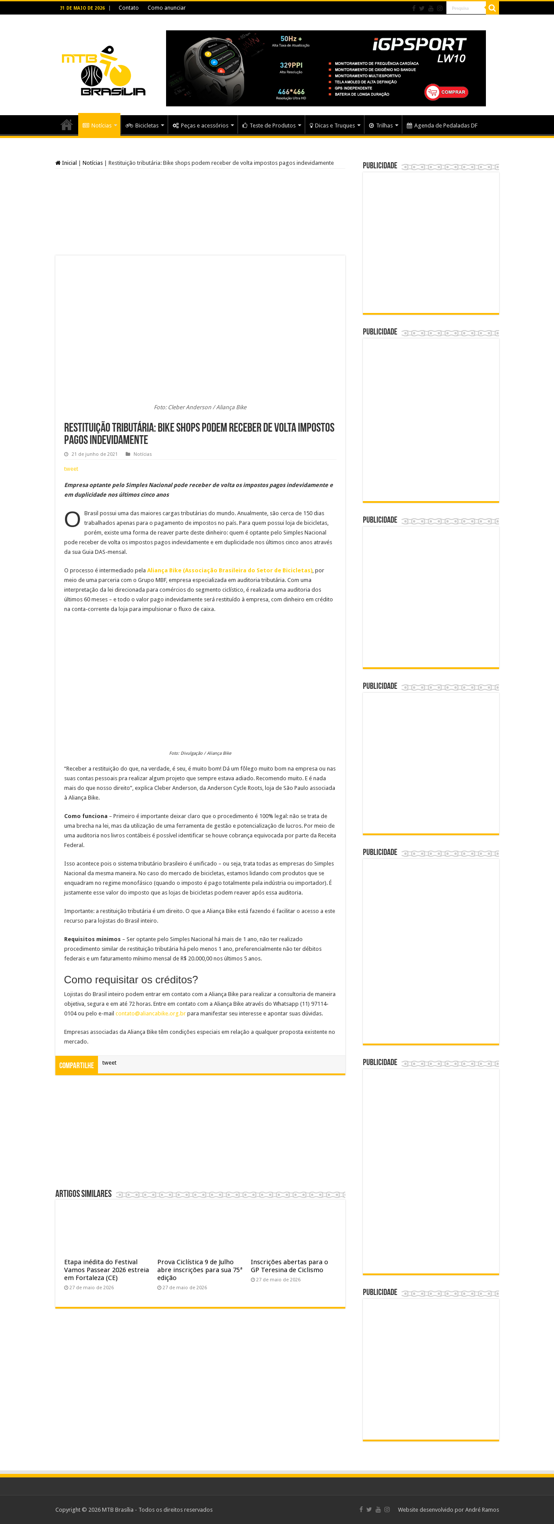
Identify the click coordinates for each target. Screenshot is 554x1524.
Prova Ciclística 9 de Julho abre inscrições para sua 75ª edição (200, 1270)
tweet (71, 469)
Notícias (97, 125)
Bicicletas (142, 125)
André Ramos (482, 1509)
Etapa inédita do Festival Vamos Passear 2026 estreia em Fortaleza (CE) (106, 1270)
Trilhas (381, 125)
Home (66, 124)
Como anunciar (167, 8)
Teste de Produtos (269, 125)
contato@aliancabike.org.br (151, 1013)
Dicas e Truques (332, 125)
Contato (129, 8)
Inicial (66, 163)
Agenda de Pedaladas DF (442, 125)
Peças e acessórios (200, 125)
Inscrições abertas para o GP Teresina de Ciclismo (289, 1266)
